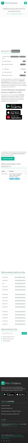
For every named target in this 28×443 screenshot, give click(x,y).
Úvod (8, 14)
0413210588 (14, 290)
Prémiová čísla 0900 (5, 405)
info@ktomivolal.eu (16, 424)
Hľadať (24, 333)
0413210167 (14, 307)
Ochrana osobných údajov (17, 436)
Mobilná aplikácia (6, 340)
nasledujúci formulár (5, 425)
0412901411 (14, 280)
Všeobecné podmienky (6, 436)
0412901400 (14, 318)
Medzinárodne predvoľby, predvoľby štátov (10, 414)
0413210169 (14, 315)
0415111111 (14, 286)
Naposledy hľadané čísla (8, 338)
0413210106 (14, 300)
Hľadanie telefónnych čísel (8, 336)
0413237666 (14, 294)
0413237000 (14, 297)
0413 (14, 283)
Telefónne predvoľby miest (6, 408)
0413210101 (14, 324)
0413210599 (14, 277)
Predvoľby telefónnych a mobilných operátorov (11, 411)
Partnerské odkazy (5, 438)
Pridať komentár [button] (8, 158)
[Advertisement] (14, 34)
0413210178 (14, 311)
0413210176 (14, 321)
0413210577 (14, 304)
